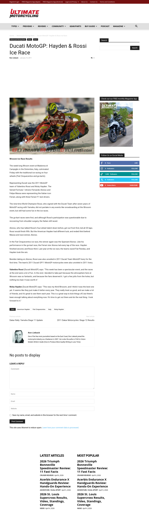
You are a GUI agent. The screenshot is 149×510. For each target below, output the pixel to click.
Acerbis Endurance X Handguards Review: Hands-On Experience (52, 476)
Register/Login (14, 2)
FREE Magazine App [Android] (53, 2)
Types (15, 26)
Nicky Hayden (59, 309)
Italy (49, 309)
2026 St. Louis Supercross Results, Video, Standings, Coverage (55, 489)
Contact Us (93, 2)
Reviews (43, 26)
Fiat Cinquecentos (39, 309)
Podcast (105, 26)
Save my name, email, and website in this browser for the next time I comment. (44, 415)
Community (59, 26)
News (29, 39)
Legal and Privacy (72, 2)
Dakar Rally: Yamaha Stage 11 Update (26, 320)
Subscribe (134, 185)
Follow (134, 168)
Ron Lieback (14, 58)
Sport (35, 39)
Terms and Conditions (107, 2)
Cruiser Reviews (47, 470)
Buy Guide (91, 26)
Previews (28, 26)
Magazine (119, 26)
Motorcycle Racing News (25, 36)
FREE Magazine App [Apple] (31, 2)
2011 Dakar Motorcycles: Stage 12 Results (75, 320)
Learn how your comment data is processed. (60, 428)
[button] (136, 26)
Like (136, 163)
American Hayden (23, 309)
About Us (84, 2)
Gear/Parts (75, 26)
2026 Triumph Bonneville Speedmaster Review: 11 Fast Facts (54, 463)
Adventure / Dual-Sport (50, 483)
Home (12, 36)
